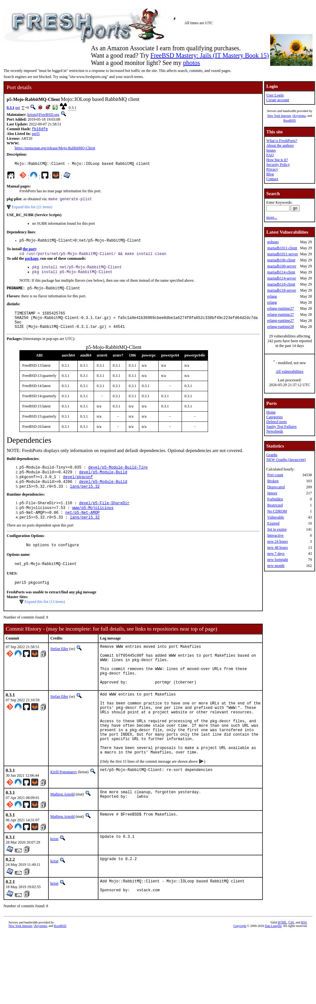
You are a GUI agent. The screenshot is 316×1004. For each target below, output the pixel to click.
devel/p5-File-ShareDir (104, 516)
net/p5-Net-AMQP (82, 527)
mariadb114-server (281, 278)
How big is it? (277, 160)
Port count (275, 475)
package (31, 262)
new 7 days (275, 553)
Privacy (272, 169)
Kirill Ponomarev (63, 812)
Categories (274, 417)
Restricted (275, 505)
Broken (272, 481)
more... (271, 217)
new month (275, 565)
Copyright (239, 968)
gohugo (273, 242)
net (17, 107)
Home (271, 412)
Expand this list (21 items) (32, 209)
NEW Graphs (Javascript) (286, 459)
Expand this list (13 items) (45, 620)
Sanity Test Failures (281, 426)
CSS (291, 964)
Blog (270, 174)
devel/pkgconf (78, 488)
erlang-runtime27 (280, 308)
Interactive (275, 535)
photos (191, 62)
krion (54, 879)
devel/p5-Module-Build (103, 483)
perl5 (36, 134)
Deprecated (276, 487)
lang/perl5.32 (85, 499)
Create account (277, 100)
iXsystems (299, 115)
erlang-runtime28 (280, 326)
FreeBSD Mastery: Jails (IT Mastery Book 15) (209, 55)
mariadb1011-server (282, 254)
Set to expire (277, 529)
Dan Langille (273, 968)
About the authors (280, 145)
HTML (282, 964)
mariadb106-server (281, 266)
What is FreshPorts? (281, 140)
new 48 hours (277, 547)
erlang (272, 296)
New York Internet (279, 115)
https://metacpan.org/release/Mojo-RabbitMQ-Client (55, 148)
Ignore (272, 493)
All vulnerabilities (290, 371)
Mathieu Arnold (62, 834)
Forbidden (275, 499)
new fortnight (277, 559)
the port (29, 252)
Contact (272, 179)
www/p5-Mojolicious (93, 522)
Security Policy (278, 164)
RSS (304, 964)
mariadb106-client (281, 260)
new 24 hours (277, 541)
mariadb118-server (281, 290)
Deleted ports (276, 422)
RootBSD (290, 120)
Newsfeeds (274, 431)
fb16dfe (40, 129)
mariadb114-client (281, 272)
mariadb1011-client (282, 248)
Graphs (271, 455)
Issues (271, 150)
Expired (273, 523)
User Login (275, 95)
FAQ (270, 155)
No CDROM (277, 511)
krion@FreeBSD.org (43, 114)
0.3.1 (10, 107)
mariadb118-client (281, 284)
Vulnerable (275, 517)
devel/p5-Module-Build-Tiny (118, 477)
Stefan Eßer (59, 667)
